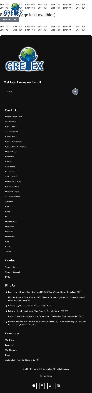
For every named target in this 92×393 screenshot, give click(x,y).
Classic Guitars (12, 187)
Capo (7, 212)
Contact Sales (11, 267)
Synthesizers (10, 122)
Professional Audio (13, 182)
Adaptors (9, 202)
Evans (8, 217)
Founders (9, 345)
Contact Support (12, 272)
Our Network (11, 350)
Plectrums (9, 227)
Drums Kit (9, 157)
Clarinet (8, 162)
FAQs (7, 277)
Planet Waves (11, 222)
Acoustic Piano (11, 132)
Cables (8, 207)
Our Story (9, 340)
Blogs (7, 355)
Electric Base (11, 152)
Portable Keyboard (13, 117)
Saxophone (10, 167)
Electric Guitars (12, 192)
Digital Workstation (13, 142)
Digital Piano (10, 127)
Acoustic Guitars (12, 197)
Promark (9, 232)
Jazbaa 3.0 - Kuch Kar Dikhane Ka (20, 360)
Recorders (9, 172)
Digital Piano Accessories (16, 147)
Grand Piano (10, 137)
